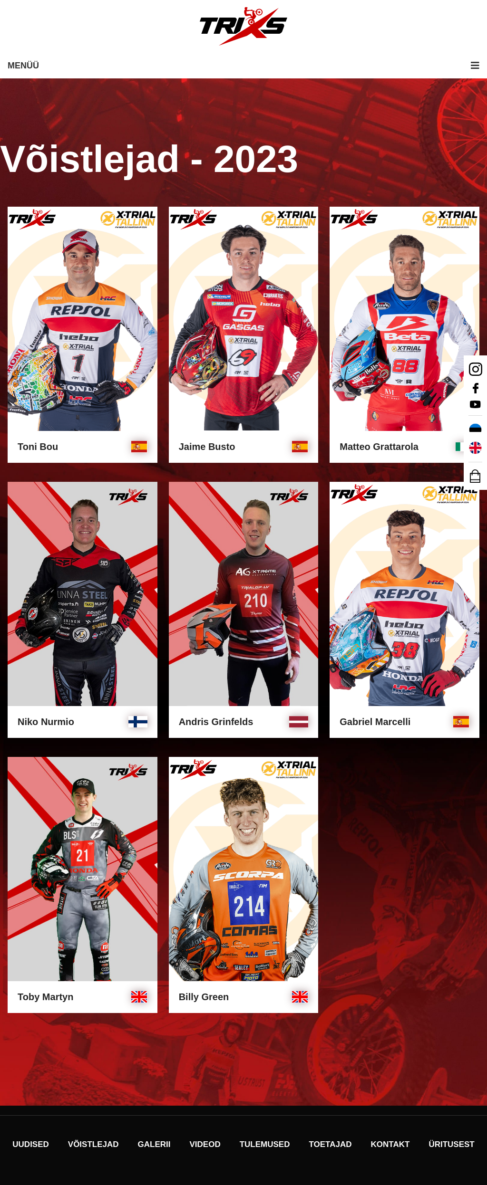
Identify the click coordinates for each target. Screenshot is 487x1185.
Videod (205, 1144)
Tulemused (265, 1144)
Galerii (154, 1144)
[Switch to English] (475, 448)
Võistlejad (93, 1144)
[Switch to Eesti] (475, 430)
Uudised (30, 1144)
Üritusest (451, 1144)
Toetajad (330, 1144)
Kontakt (390, 1144)
